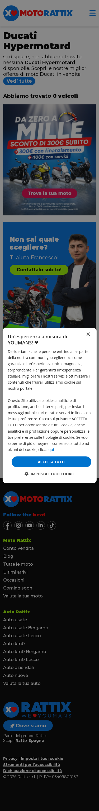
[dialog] (49, 405)
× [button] (88, 334)
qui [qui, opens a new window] (51, 449)
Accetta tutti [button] (51, 461)
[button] (50, 473)
